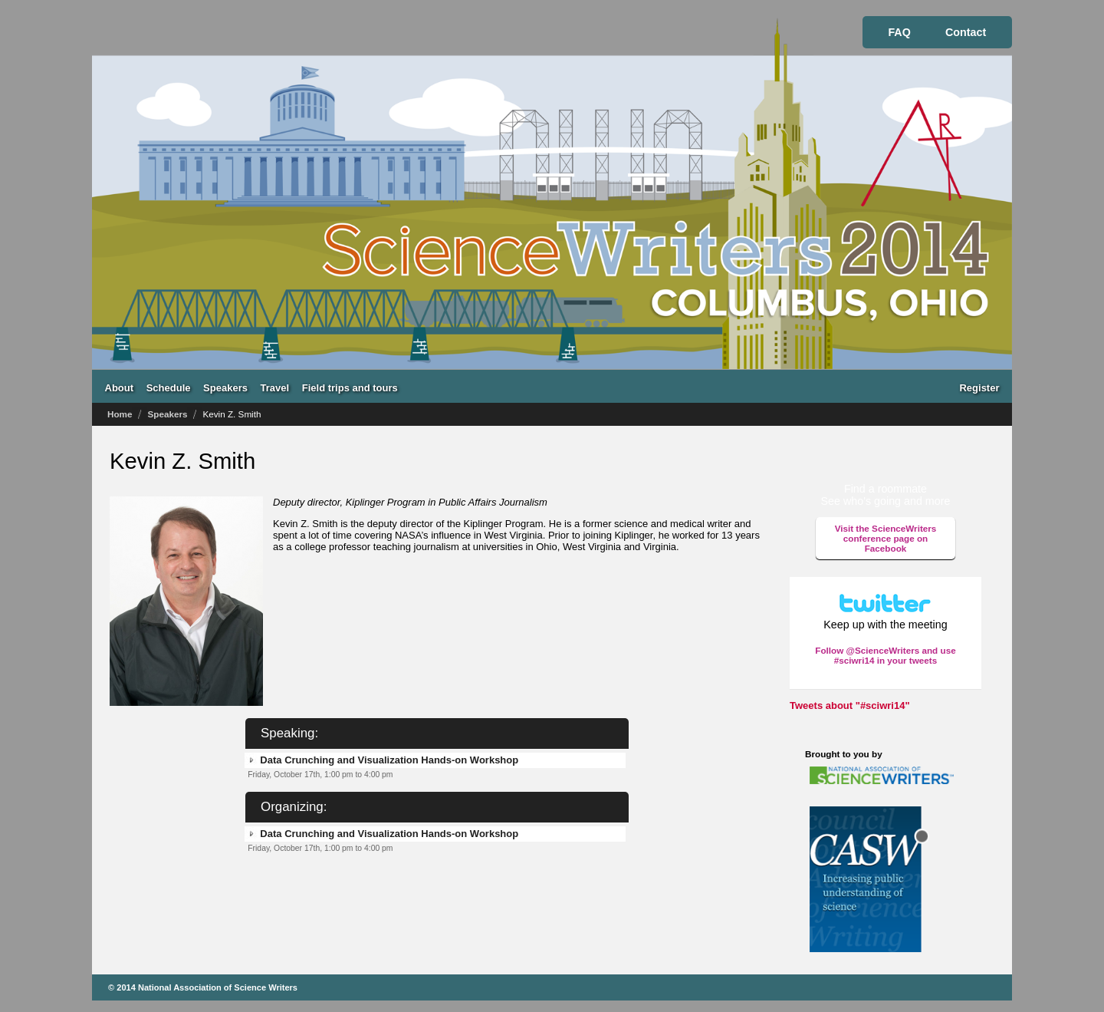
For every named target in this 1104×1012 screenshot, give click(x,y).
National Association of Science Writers (217, 987)
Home (119, 414)
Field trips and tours (350, 387)
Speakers (225, 387)
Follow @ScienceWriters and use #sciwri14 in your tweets (885, 655)
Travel (275, 387)
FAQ (899, 32)
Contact (965, 32)
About (119, 387)
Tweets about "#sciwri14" (850, 705)
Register (979, 387)
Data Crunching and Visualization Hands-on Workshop (389, 760)
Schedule (168, 387)
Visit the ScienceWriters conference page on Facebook (886, 538)
